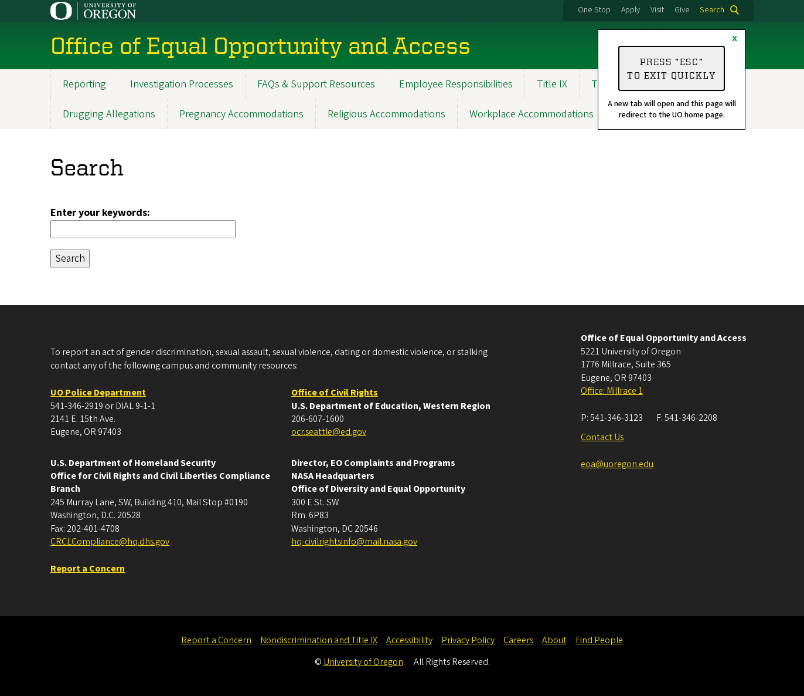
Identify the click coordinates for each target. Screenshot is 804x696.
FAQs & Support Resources (316, 84)
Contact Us (602, 437)
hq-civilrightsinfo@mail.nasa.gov (354, 541)
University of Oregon (363, 662)
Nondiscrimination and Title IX (318, 640)
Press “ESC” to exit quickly (671, 68)
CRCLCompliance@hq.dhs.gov (109, 541)
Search (712, 10)
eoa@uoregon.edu (617, 464)
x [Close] (734, 38)
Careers (518, 640)
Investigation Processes (181, 84)
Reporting (84, 84)
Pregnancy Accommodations (241, 114)
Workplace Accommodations (531, 114)
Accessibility (409, 640)
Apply (630, 10)
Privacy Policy (468, 640)
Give (682, 10)
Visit (657, 10)
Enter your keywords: (100, 212)
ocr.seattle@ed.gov (328, 431)
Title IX (552, 84)
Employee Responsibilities (456, 84)
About (554, 640)
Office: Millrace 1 (612, 390)
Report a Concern (216, 640)
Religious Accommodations (386, 114)
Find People (599, 640)
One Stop (594, 10)
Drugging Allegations (109, 114)
